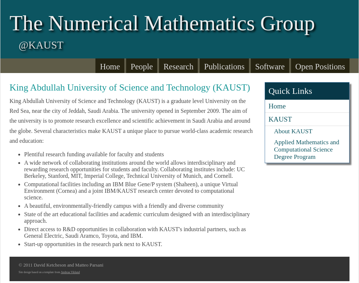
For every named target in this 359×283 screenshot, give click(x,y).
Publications (224, 66)
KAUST (280, 119)
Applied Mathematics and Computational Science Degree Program (306, 149)
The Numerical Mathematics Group (162, 23)
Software (270, 66)
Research (178, 66)
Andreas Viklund (70, 272)
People (142, 66)
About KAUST (293, 131)
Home (110, 66)
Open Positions (320, 66)
